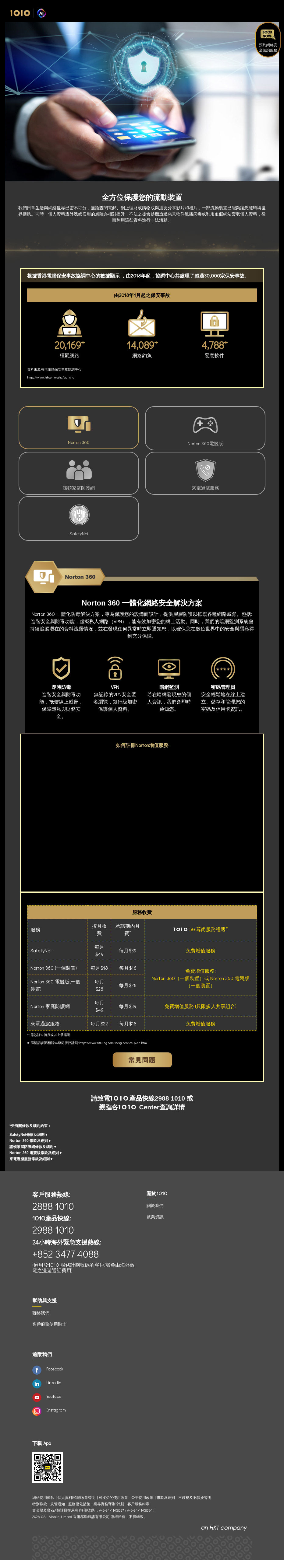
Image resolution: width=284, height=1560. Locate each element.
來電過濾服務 (205, 473)
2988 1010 (170, 1098)
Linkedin (53, 1382)
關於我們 (155, 1205)
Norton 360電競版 (205, 428)
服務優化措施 (79, 1504)
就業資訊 (155, 1217)
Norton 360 (79, 427)
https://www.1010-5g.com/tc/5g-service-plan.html (113, 1043)
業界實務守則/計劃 (109, 1504)
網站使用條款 (44, 1497)
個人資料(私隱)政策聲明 (76, 1497)
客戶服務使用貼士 (49, 1324)
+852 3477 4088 (65, 1254)
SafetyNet (79, 518)
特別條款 (39, 1504)
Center (138, 1107)
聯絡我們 (40, 1313)
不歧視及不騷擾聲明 (194, 1497)
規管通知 (57, 1504)
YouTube (53, 1396)
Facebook (54, 1369)
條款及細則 (166, 1497)
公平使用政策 (142, 1497)
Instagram (56, 1410)
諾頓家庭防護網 (79, 473)
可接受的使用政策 (113, 1497)
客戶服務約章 (138, 1504)
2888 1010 (53, 1206)
